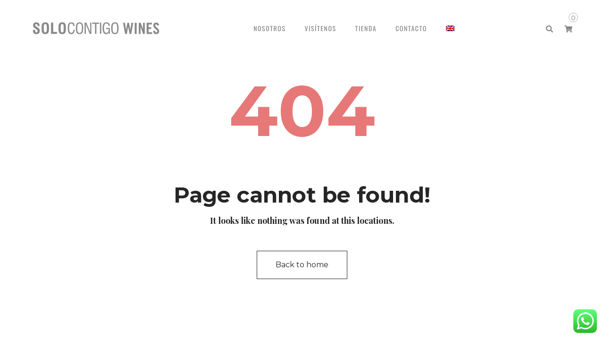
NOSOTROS (269, 28)
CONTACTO (411, 28)
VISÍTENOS (320, 28)
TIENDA (366, 28)
